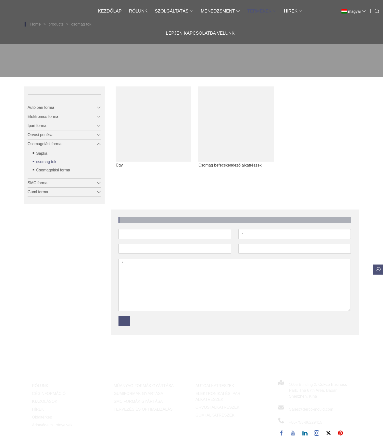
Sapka (38, 153)
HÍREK (38, 409)
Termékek (262, 11)
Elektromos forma (39, 116)
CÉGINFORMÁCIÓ (49, 393)
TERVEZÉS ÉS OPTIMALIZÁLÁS (143, 409)
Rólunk (138, 11)
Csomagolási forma (41, 144)
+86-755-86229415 (306, 422)
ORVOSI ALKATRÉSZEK (217, 407)
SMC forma (34, 183)
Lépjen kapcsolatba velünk (200, 33)
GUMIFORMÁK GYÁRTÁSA (138, 393)
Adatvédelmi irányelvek (52, 425)
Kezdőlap (110, 11)
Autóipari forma (37, 107)
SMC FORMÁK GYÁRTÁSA (138, 401)
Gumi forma (34, 192)
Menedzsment (220, 11)
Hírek (293, 11)
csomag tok (43, 162)
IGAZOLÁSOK (44, 401)
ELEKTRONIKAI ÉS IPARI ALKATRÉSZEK (218, 396)
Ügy (129, 165)
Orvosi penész (36, 135)
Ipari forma (33, 126)
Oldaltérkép (42, 417)
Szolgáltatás (174, 11)
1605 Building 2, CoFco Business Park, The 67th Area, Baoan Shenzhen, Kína (318, 390)
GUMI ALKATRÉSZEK (215, 415)
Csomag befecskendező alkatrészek (239, 165)
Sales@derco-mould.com (311, 409)
